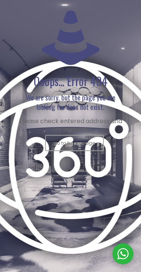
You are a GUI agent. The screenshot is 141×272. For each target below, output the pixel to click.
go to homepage (74, 143)
